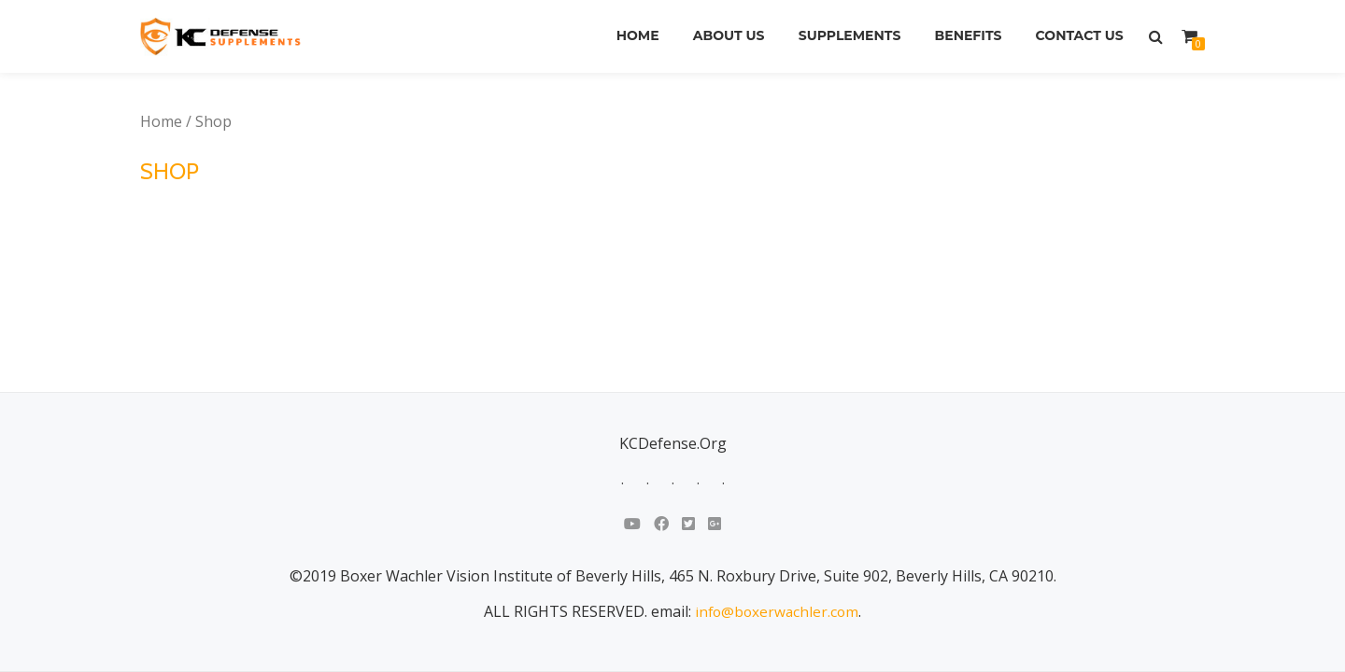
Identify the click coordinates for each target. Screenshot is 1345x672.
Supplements (841, 36)
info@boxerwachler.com (777, 475)
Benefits (963, 36)
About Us (718, 36)
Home (623, 36)
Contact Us (1078, 36)
